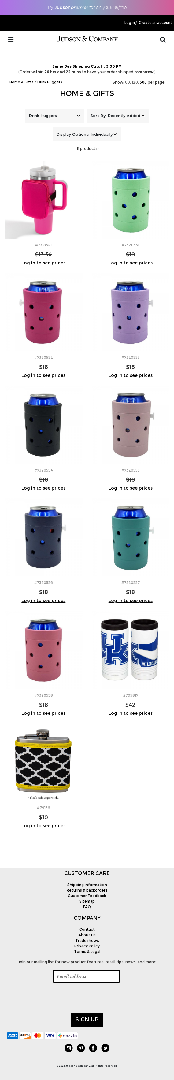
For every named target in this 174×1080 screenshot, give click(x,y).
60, (128, 82)
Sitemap (87, 901)
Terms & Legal (87, 951)
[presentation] (53, 998)
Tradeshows (87, 940)
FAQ (87, 906)
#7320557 (130, 582)
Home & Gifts (87, 93)
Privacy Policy (87, 946)
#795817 (130, 695)
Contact (87, 929)
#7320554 (43, 470)
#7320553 (130, 357)
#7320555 (130, 470)
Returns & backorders (87, 890)
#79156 (43, 807)
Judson (71, 7)
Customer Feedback (87, 895)
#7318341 (43, 245)
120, (135, 82)
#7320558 (43, 695)
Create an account (155, 23)
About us (87, 935)
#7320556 (43, 582)
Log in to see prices (43, 263)
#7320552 (43, 357)
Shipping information (87, 884)
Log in (129, 23)
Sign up (87, 1019)
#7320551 (130, 245)
